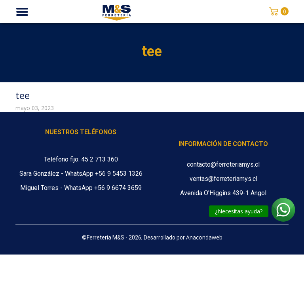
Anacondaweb (204, 237)
